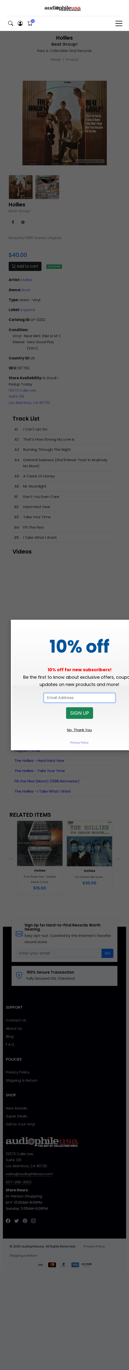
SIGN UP (79, 713)
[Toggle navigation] (119, 23)
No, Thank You (79, 729)
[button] (10, 23)
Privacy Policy (79, 742)
